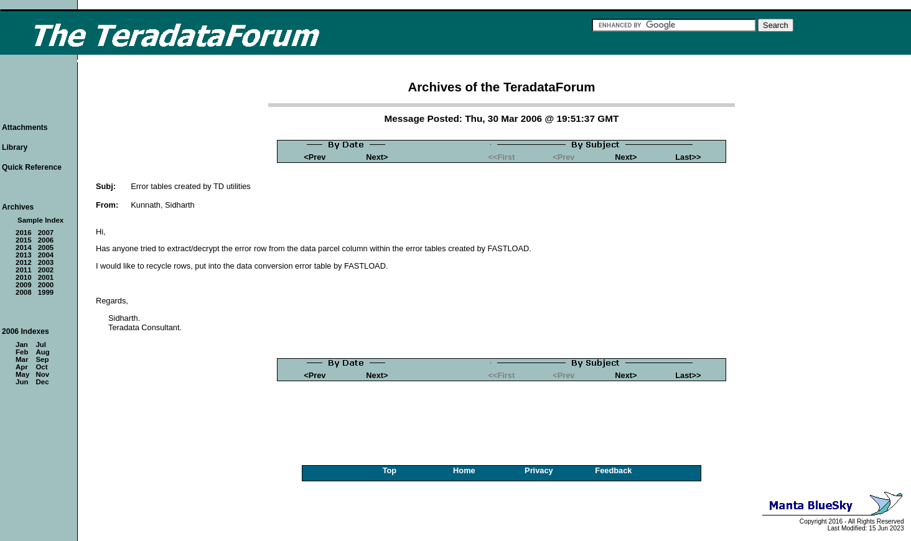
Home (464, 470)
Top (390, 470)
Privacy (539, 470)
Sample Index (40, 220)
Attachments (25, 127)
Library (14, 147)
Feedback (613, 470)
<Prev (314, 157)
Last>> (688, 157)
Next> (377, 157)
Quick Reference (32, 167)
